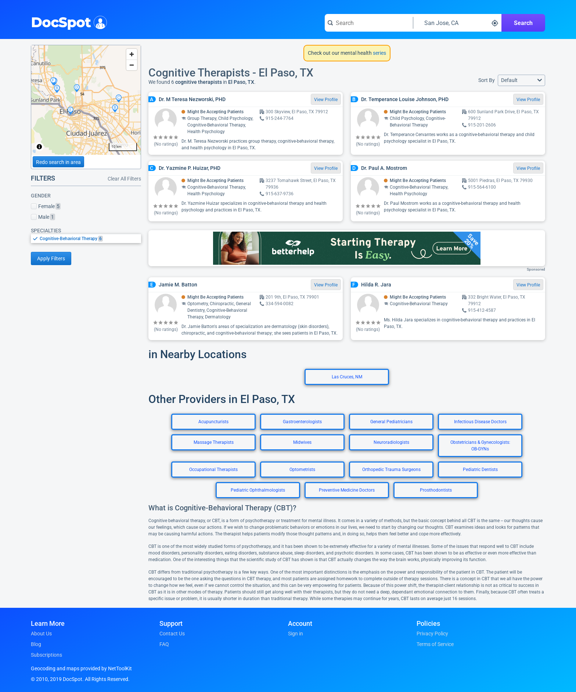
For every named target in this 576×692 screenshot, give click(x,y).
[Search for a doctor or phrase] (369, 23)
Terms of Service (435, 644)
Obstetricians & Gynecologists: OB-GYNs (480, 446)
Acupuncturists (213, 421)
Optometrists (302, 469)
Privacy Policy (432, 633)
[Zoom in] (131, 54)
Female (46, 206)
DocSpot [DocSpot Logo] (67, 21)
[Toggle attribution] (39, 146)
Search (523, 22)
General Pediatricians (391, 421)
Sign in (295, 633)
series (379, 53)
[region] (86, 100)
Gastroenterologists (302, 421)
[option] (90, 238)
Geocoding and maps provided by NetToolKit (81, 668)
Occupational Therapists (213, 469)
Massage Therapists (214, 442)
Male (43, 217)
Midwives (302, 442)
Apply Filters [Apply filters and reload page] (51, 258)
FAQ (164, 644)
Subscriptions (46, 655)
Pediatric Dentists (480, 469)
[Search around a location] (457, 23)
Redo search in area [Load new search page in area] (58, 162)
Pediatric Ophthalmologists (258, 490)
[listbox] (86, 238)
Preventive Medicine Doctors (347, 490)
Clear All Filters (124, 179)
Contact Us (172, 633)
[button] (521, 80)
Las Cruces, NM (347, 376)
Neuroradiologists (391, 442)
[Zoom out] (131, 65)
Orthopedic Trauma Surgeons (391, 469)
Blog (36, 644)
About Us (41, 633)
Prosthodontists (436, 490)
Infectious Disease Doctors (480, 421)
